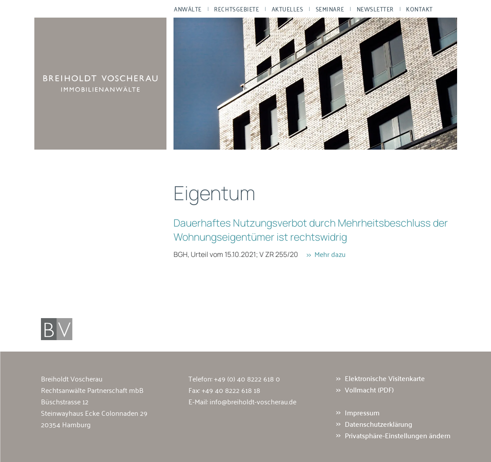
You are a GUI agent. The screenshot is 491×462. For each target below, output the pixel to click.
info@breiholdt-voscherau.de (253, 401)
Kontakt (419, 8)
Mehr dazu (330, 254)
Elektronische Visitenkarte (385, 378)
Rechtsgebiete (236, 8)
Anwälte (188, 8)
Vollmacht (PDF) (369, 390)
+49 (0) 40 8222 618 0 (247, 378)
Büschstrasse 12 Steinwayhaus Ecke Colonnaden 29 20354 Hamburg (94, 412)
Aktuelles (287, 8)
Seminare (329, 8)
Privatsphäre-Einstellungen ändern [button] (397, 435)
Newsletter (374, 8)
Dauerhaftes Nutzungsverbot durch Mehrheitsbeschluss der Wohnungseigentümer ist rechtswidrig (311, 230)
